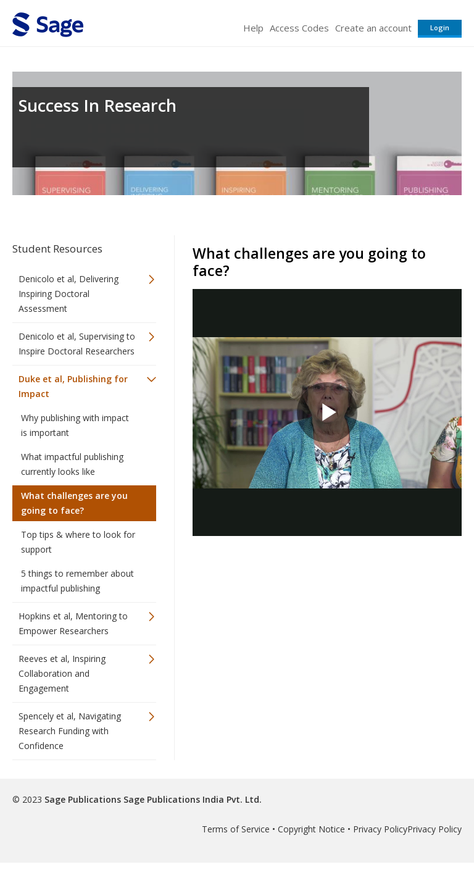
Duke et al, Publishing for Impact (73, 386)
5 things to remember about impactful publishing (77, 580)
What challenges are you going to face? (74, 503)
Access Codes (299, 28)
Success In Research (98, 105)
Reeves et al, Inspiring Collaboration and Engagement (62, 673)
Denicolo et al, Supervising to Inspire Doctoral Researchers (77, 343)
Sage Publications (82, 799)
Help (253, 28)
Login (439, 27)
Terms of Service (236, 829)
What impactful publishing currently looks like (72, 464)
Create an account (373, 28)
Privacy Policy (380, 829)
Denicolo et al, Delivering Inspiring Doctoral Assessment (68, 293)
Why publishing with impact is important (75, 425)
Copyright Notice (311, 829)
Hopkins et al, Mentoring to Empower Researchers (73, 623)
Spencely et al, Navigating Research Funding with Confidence (70, 730)
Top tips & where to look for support (78, 542)
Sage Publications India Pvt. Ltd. (191, 799)
